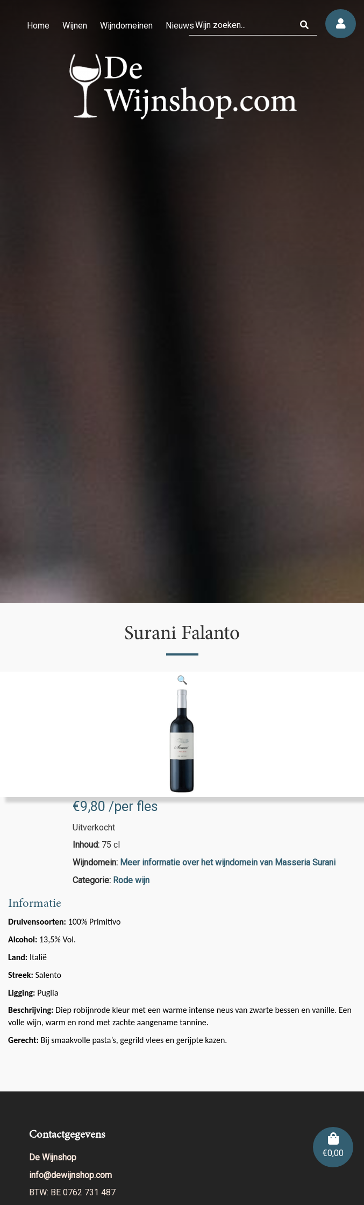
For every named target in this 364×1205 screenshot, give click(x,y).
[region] (182, 301)
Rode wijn (131, 880)
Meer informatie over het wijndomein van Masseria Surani (228, 862)
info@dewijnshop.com (70, 1175)
